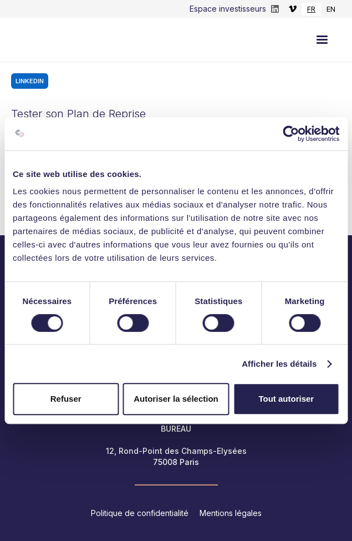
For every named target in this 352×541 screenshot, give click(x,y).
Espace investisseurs (228, 8)
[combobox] (311, 9)
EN (331, 8)
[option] (331, 9)
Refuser (65, 398)
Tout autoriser (286, 398)
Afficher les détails (279, 363)
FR (311, 8)
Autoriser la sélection (176, 398)
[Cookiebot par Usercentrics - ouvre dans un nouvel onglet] (290, 133)
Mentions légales (231, 513)
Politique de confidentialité (139, 513)
